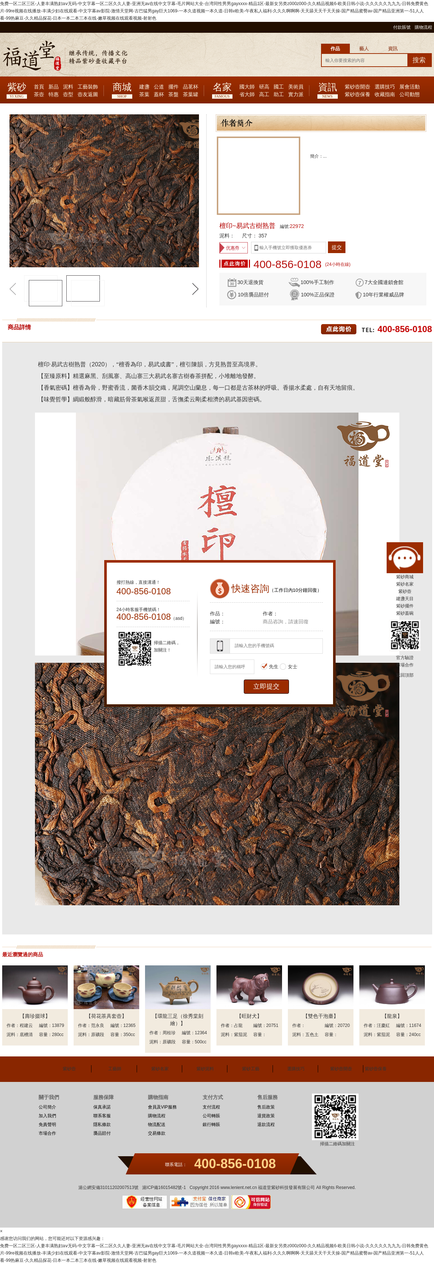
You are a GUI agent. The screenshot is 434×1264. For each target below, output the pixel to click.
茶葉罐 (190, 94)
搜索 (419, 60)
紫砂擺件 (405, 606)
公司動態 (409, 94)
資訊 (327, 87)
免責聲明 (47, 1124)
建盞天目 (405, 598)
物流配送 (156, 1124)
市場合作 (47, 1133)
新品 (53, 87)
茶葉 (144, 94)
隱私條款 (102, 1124)
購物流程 (423, 27)
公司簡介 (47, 1107)
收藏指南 (385, 94)
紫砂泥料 (205, 1068)
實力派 (296, 94)
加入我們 (47, 1115)
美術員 (296, 87)
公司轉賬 (211, 1115)
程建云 (26, 1025)
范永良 (97, 1025)
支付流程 (211, 1107)
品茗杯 (190, 87)
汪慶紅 (383, 1025)
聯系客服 (102, 1115)
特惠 (53, 94)
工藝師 (114, 1068)
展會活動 (409, 87)
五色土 (311, 1034)
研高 (264, 87)
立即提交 (266, 686)
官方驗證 (405, 657)
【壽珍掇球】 (35, 1016)
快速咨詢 (250, 588)
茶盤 (173, 94)
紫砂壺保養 (357, 94)
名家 (222, 87)
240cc (415, 1034)
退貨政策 (266, 1115)
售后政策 (266, 1107)
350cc (129, 1034)
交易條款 (156, 1133)
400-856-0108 (288, 264)
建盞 (144, 87)
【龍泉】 (392, 1016)
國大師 (247, 87)
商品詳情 (19, 327)
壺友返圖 (88, 94)
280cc (58, 1034)
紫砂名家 (160, 1068)
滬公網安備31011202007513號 (108, 1187)
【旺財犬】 (249, 1016)
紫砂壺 (69, 1068)
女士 (288, 666)
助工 (279, 94)
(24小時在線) (337, 264)
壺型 (68, 94)
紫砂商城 (405, 576)
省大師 (247, 94)
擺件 (173, 87)
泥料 (68, 87)
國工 (279, 87)
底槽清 (26, 1034)
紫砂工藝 (250, 1068)
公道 (159, 87)
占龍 (238, 1025)
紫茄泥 (240, 1034)
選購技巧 (385, 87)
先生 (269, 666)
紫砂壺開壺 (357, 87)
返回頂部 (405, 675)
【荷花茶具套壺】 (106, 1016)
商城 (122, 87)
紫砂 (16, 87)
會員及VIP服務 (162, 1107)
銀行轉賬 (211, 1124)
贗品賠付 (102, 1133)
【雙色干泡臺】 (321, 1016)
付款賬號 (402, 27)
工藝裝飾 (88, 87)
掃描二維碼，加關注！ (167, 646)
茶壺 (39, 94)
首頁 (39, 87)
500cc (201, 1041)
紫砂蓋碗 (405, 613)
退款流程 (266, 1124)
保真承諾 (102, 1107)
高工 (264, 94)
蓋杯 (159, 94)
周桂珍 (169, 1032)
